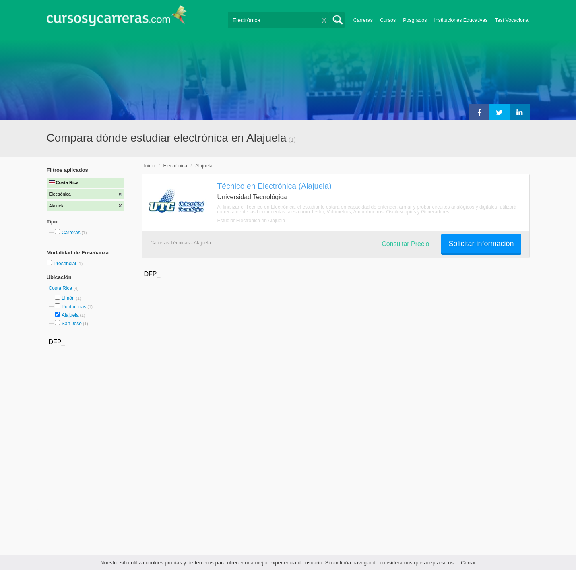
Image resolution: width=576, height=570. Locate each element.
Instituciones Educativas (460, 20)
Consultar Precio (405, 243)
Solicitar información (481, 244)
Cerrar (468, 563)
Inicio (149, 166)
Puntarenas (74, 307)
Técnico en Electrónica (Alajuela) (274, 186)
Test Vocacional (512, 20)
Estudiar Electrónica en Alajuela (251, 220)
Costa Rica (61, 288)
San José (72, 323)
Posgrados (415, 20)
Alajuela (70, 315)
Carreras (363, 20)
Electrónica (175, 166)
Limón (68, 298)
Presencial (65, 263)
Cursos (388, 20)
